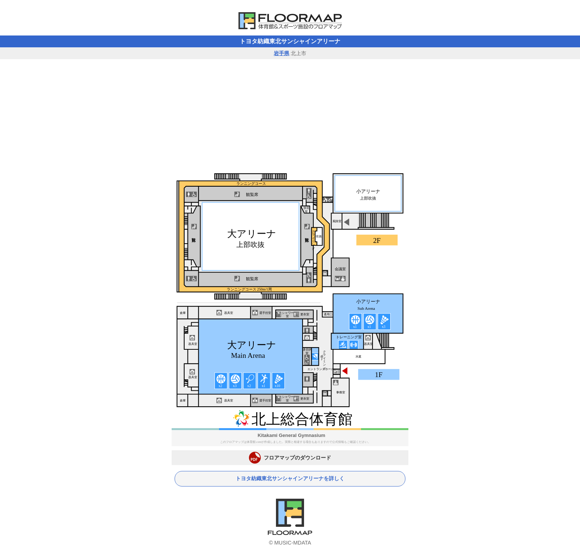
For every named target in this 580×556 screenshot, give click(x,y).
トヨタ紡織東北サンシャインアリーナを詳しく (290, 478)
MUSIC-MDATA (292, 543)
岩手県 (281, 53)
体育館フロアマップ (290, 21)
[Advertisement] (290, 114)
